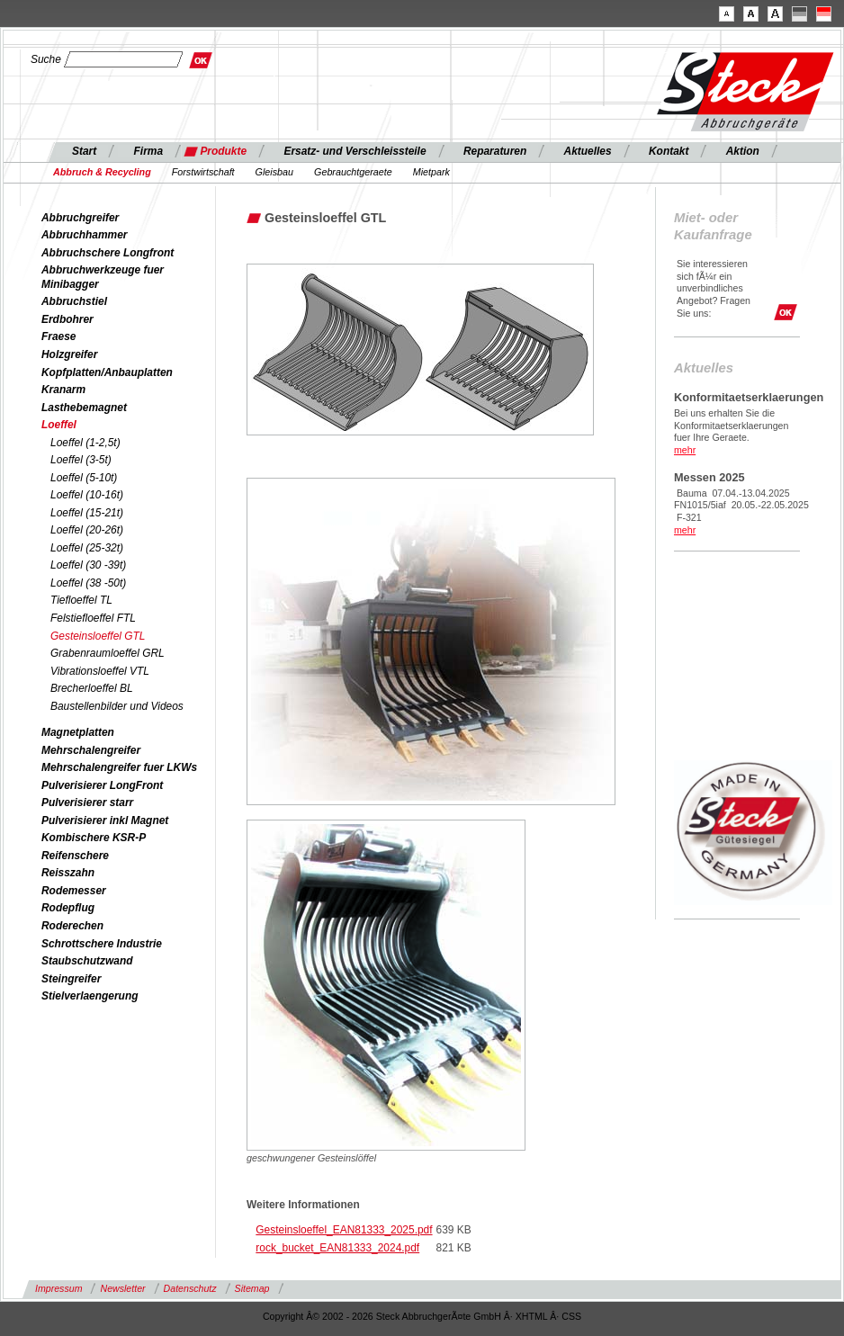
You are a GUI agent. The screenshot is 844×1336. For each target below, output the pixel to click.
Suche (46, 59)
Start (84, 151)
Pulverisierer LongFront (102, 785)
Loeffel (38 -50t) (88, 583)
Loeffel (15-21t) (86, 513)
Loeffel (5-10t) (83, 477)
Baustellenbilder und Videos (117, 706)
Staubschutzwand (86, 961)
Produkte (223, 151)
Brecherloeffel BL (91, 688)
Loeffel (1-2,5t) (85, 442)
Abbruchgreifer (80, 217)
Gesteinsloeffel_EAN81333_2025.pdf (344, 1230)
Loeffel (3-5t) (81, 459)
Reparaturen (494, 151)
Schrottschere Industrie (101, 943)
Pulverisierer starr (87, 802)
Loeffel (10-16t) (86, 495)
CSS (571, 1316)
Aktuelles (588, 151)
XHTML (532, 1316)
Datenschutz (190, 1288)
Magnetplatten (77, 732)
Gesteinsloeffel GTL (98, 636)
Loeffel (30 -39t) (88, 565)
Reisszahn (67, 872)
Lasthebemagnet (84, 407)
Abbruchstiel (74, 301)
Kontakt (668, 151)
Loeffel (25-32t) (86, 548)
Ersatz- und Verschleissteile (354, 151)
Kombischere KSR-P (93, 837)
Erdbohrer (67, 319)
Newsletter (122, 1288)
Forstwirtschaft (203, 171)
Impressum (58, 1288)
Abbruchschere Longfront (107, 253)
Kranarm (63, 389)
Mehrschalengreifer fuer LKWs (119, 767)
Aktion (742, 151)
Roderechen (72, 925)
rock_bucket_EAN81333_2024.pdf (337, 1248)
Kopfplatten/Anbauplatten (107, 372)
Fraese (58, 336)
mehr (685, 449)
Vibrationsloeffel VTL (99, 671)
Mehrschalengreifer (90, 750)
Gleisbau (274, 171)
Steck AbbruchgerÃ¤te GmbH (438, 1316)
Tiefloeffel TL (81, 600)
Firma (149, 151)
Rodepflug (67, 907)
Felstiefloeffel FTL (93, 618)
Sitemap (252, 1288)
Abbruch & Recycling (102, 171)
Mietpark (431, 171)
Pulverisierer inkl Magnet (104, 820)
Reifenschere (75, 855)
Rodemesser (73, 890)
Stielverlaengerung (89, 996)
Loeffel (58, 424)
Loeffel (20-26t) (86, 530)
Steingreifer (71, 979)
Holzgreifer (69, 354)
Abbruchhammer (84, 235)
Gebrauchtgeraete (353, 171)
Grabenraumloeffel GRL (107, 653)
